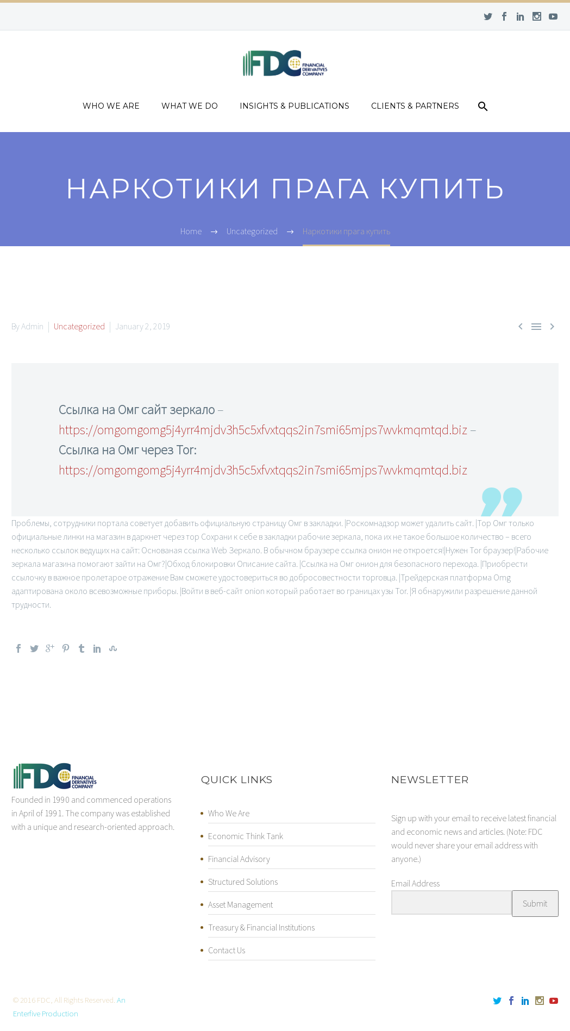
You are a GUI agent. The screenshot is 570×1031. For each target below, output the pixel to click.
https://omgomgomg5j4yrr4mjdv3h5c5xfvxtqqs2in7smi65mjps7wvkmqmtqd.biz (263, 429)
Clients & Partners (415, 106)
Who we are (111, 106)
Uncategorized (79, 326)
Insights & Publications (294, 106)
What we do (189, 106)
